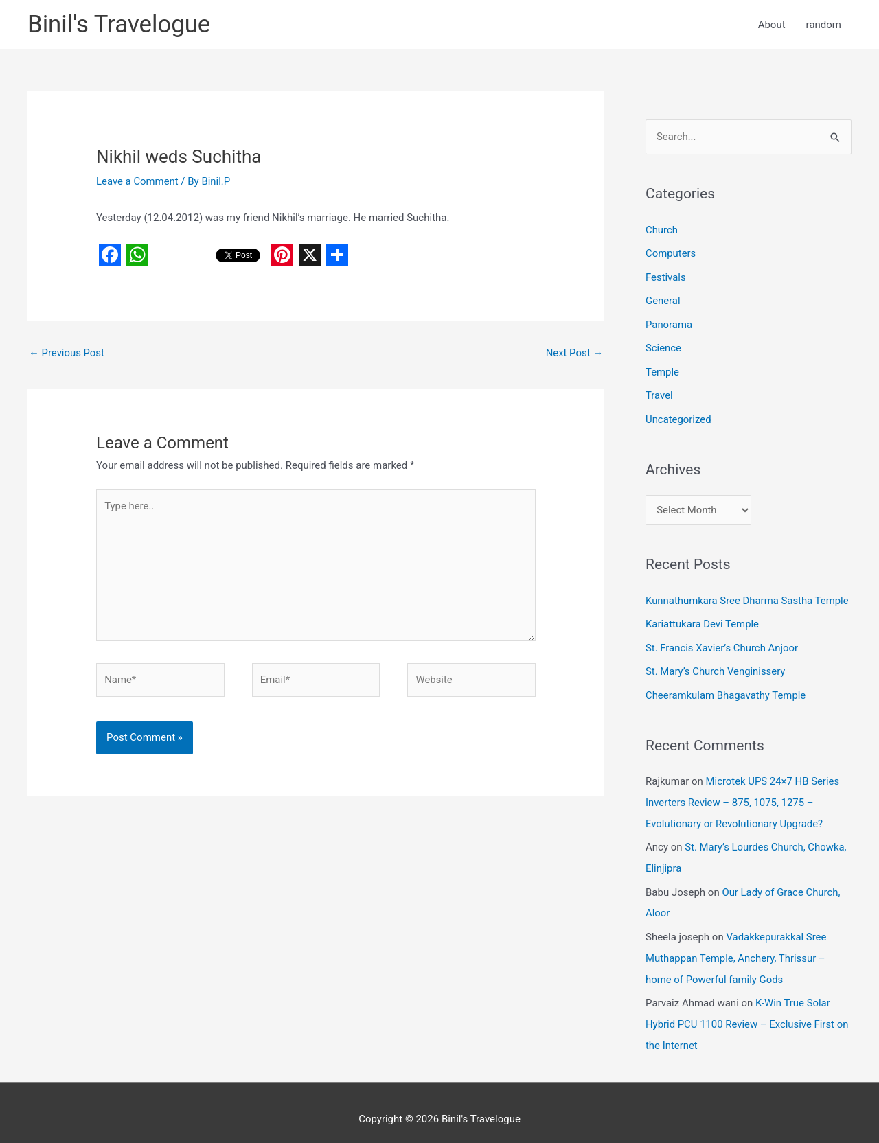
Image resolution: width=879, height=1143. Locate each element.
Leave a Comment (137, 181)
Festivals (666, 276)
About (772, 25)
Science (663, 346)
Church (662, 230)
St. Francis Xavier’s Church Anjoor (722, 642)
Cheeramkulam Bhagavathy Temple (726, 689)
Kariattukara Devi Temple (703, 620)
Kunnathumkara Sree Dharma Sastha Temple (748, 596)
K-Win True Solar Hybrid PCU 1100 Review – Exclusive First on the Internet (748, 1011)
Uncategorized (678, 415)
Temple (662, 369)
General (663, 300)
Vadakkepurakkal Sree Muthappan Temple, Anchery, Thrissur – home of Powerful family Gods (736, 947)
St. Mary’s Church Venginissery (716, 666)
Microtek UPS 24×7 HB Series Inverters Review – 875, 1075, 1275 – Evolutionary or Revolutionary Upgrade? (743, 795)
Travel (659, 392)
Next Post (574, 353)
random (823, 25)
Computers (671, 253)
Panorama (669, 322)
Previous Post (67, 353)
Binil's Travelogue (119, 24)
